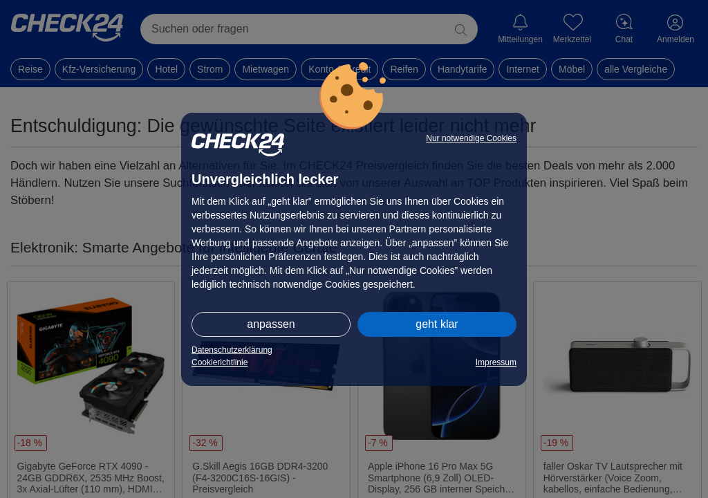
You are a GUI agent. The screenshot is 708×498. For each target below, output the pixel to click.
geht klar (437, 324)
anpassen (271, 324)
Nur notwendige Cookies (471, 138)
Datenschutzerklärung (232, 350)
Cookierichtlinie (220, 362)
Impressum (496, 362)
